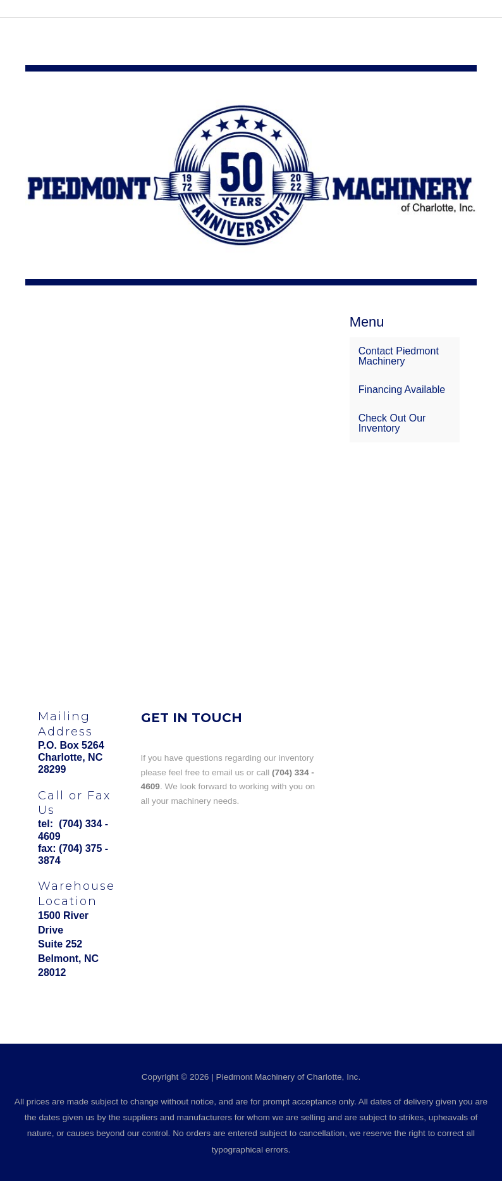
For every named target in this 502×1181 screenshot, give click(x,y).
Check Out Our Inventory (392, 423)
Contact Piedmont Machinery (398, 356)
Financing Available (402, 389)
